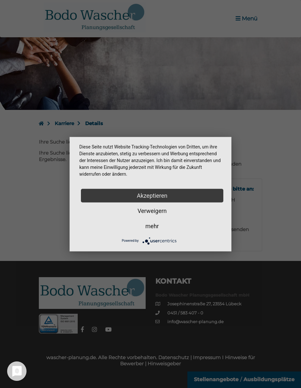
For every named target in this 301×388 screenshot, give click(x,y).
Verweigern (152, 210)
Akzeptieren (152, 195)
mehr (152, 225)
